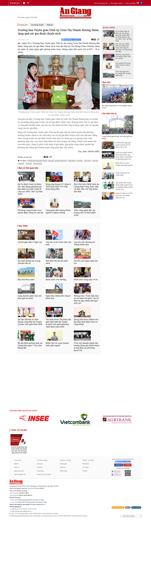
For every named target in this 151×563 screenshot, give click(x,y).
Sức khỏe (86, 511)
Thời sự (50, 25)
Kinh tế (16, 507)
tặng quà (51, 161)
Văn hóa (39, 511)
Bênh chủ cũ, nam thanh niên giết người (123, 164)
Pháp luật (86, 507)
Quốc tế (16, 511)
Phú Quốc (21, 164)
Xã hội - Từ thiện (88, 504)
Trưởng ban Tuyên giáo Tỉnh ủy (37, 161)
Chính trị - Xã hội (65, 504)
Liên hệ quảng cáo (101, 3)
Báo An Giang (37, 164)
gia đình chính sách (61, 161)
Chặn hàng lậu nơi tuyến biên (122, 174)
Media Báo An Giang (44, 518)
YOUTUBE (127, 508)
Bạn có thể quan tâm (28, 168)
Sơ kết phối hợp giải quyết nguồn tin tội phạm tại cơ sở (123, 145)
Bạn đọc (107, 82)
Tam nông (40, 514)
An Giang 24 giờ (37, 25)
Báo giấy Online (117, 3)
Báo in (128, 551)
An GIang (79, 161)
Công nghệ (63, 507)
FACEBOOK (118, 508)
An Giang (29, 164)
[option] (34, 462)
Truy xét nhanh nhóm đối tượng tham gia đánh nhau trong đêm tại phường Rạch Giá (123, 155)
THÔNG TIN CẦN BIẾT (18, 474)
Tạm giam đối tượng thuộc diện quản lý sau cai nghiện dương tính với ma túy (124, 186)
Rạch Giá (95, 161)
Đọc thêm (23, 237)
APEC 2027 (87, 161)
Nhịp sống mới (19, 514)
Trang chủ (23, 25)
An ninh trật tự (110, 113)
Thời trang (63, 514)
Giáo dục (40, 507)
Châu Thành (71, 161)
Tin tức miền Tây (19, 518)
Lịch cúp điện (131, 3)
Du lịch (85, 514)
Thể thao (63, 511)
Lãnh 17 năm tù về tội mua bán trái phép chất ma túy (123, 195)
